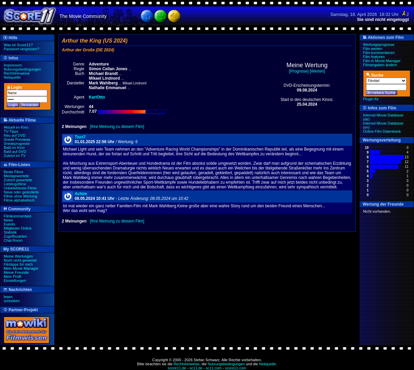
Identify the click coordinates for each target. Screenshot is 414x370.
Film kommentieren (379, 53)
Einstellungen (15, 281)
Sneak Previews (17, 139)
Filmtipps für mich (18, 264)
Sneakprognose (17, 143)
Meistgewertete (16, 176)
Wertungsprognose (378, 45)
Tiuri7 (80, 137)
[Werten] (317, 71)
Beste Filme (13, 172)
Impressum (13, 65)
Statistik (10, 232)
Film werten (372, 49)
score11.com (235, 368)
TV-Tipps (11, 131)
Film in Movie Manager (381, 61)
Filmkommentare (17, 216)
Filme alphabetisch (19, 200)
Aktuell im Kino (16, 127)
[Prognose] (299, 71)
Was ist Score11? (18, 45)
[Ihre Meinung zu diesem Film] (117, 126)
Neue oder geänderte (21, 192)
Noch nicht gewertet (20, 260)
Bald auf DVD (15, 152)
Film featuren (374, 57)
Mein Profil (12, 276)
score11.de (177, 368)
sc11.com (214, 368)
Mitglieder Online (18, 228)
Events (9, 224)
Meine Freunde (16, 272)
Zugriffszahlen (15, 236)
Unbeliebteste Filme (20, 188)
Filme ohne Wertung (20, 196)
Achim (81, 193)
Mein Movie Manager (21, 268)
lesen (8, 297)
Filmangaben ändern (380, 65)
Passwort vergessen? (21, 49)
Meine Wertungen (18, 256)
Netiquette (12, 77)
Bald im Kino (14, 148)
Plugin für (371, 99)
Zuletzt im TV (15, 156)
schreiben (12, 301)
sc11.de (196, 368)
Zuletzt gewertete (18, 180)
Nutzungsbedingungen (22, 69)
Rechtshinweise (17, 73)
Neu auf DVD (15, 135)
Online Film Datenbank (382, 131)
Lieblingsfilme (15, 184)
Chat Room (13, 240)
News (8, 220)
